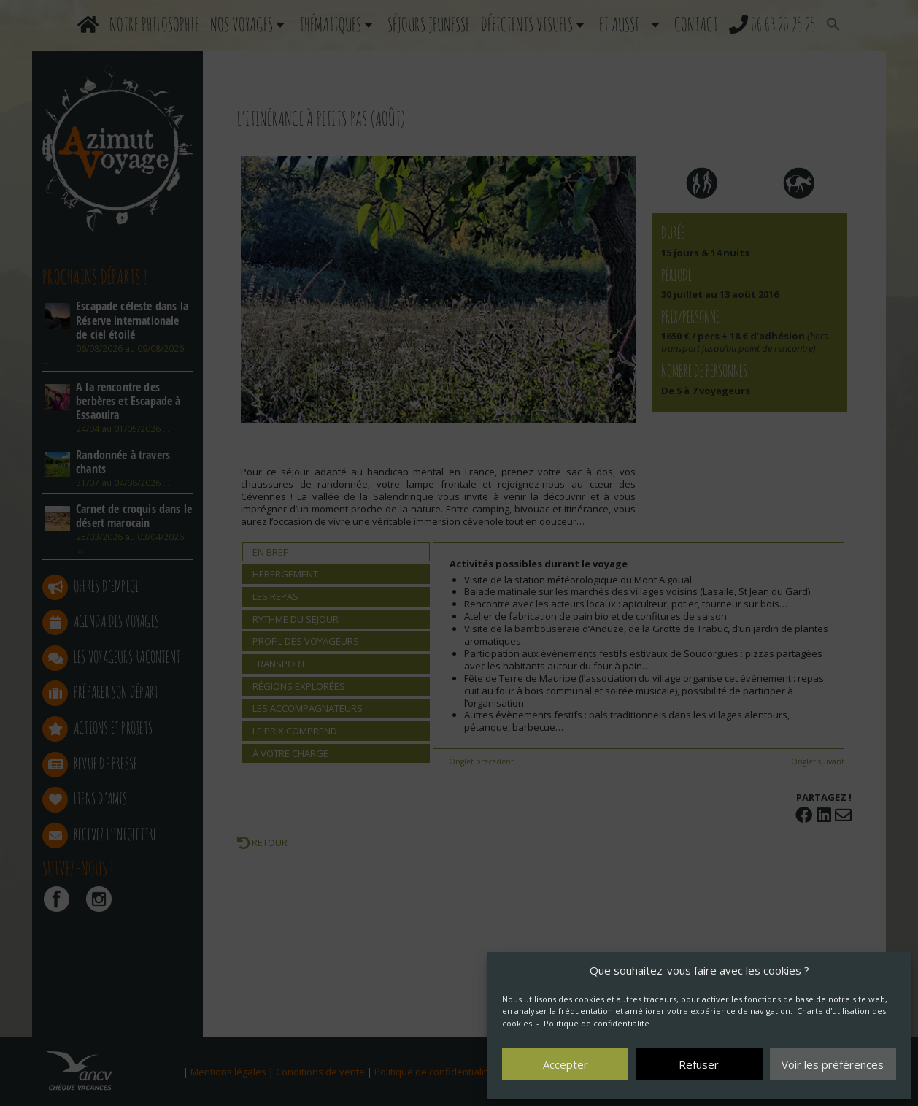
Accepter (565, 1064)
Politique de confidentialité (596, 1023)
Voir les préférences (833, 1064)
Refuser (699, 1064)
